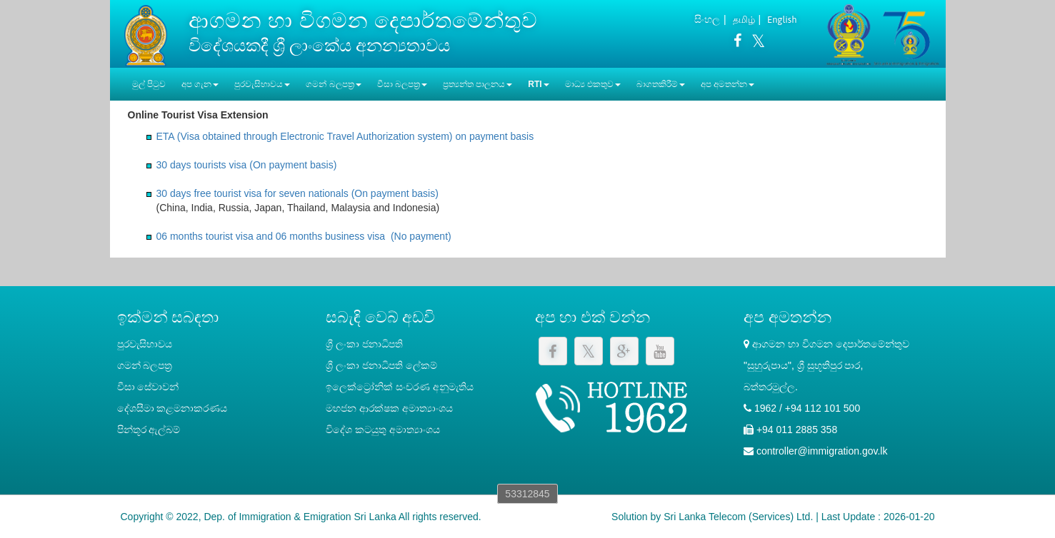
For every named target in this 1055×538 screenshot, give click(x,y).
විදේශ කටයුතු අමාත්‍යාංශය (383, 429)
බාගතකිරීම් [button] (660, 84)
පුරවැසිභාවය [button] (262, 84)
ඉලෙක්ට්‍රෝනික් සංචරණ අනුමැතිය (400, 386)
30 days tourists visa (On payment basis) (246, 165)
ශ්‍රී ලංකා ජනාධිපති (364, 344)
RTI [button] (538, 84)
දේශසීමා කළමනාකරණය (172, 408)
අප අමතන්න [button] (727, 84)
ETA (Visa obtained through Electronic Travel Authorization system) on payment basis (345, 136)
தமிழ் (744, 19)
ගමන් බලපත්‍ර (145, 365)
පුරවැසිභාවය (144, 344)
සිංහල (707, 19)
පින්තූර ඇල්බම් (149, 429)
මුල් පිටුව (149, 84)
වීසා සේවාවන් (148, 386)
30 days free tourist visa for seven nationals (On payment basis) (297, 193)
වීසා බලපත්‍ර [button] (402, 84)
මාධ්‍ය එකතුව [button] (593, 84)
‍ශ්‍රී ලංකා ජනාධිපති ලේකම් (381, 365)
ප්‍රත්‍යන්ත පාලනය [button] (477, 84)
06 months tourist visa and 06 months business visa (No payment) (303, 236)
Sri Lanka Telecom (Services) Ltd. (738, 516)
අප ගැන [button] (200, 84)
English (781, 19)
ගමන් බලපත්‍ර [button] (333, 84)
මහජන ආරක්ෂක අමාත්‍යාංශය (389, 408)
